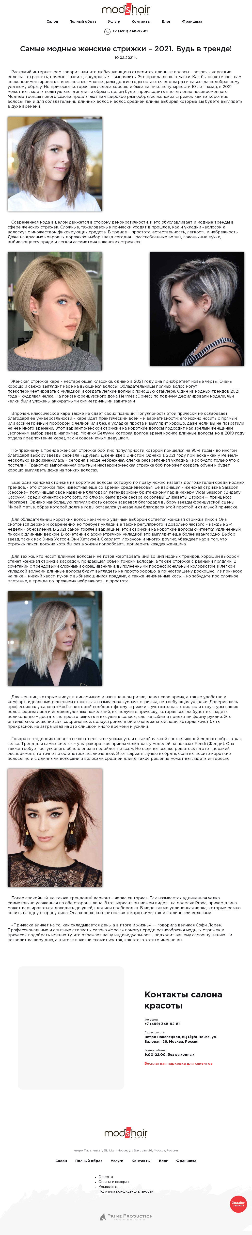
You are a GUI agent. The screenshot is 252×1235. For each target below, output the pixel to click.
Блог (166, 21)
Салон (52, 21)
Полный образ (82, 21)
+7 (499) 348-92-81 (162, 1024)
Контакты (141, 21)
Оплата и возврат (113, 1182)
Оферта (105, 1177)
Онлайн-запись (238, 1204)
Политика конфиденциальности (125, 1191)
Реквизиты (107, 1186)
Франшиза (192, 21)
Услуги (114, 21)
